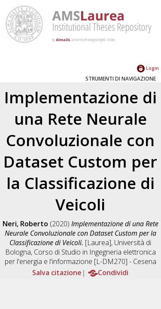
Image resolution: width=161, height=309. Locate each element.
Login (148, 68)
